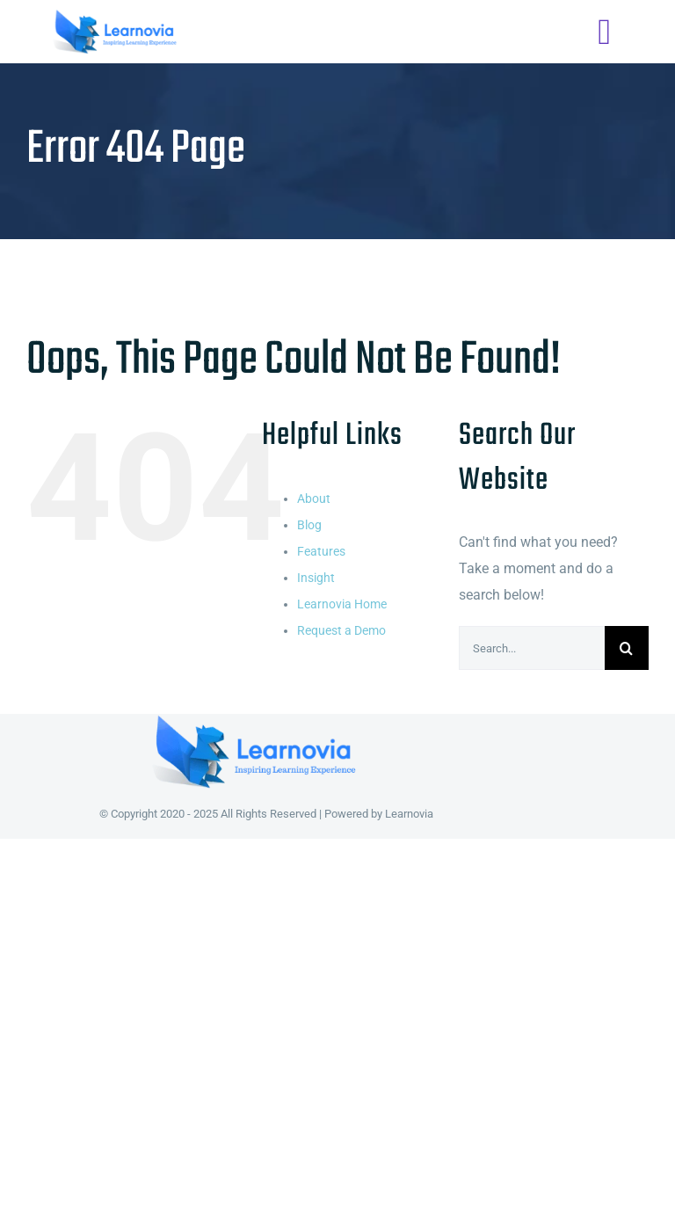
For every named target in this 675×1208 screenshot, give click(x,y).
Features (321, 551)
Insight (316, 578)
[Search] (627, 648)
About (313, 498)
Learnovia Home (342, 604)
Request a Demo (341, 630)
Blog (309, 525)
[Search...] (532, 648)
